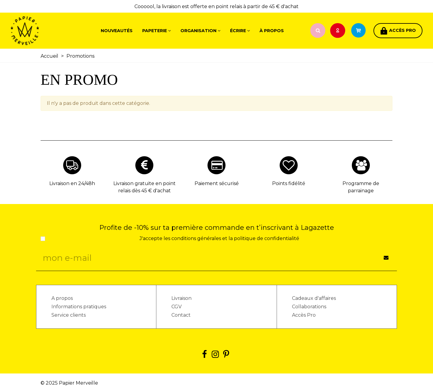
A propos (62, 298)
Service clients (68, 315)
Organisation (198, 30)
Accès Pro (304, 315)
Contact (181, 315)
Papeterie (154, 30)
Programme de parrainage (360, 187)
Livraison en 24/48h (72, 183)
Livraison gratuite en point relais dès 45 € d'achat (144, 187)
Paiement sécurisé (217, 183)
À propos (271, 30)
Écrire (238, 30)
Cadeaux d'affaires (314, 298)
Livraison (181, 298)
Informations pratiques (78, 306)
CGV (176, 306)
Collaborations (309, 306)
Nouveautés (117, 30)
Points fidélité (288, 183)
